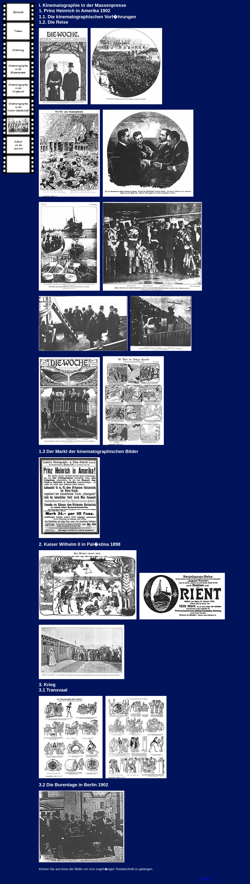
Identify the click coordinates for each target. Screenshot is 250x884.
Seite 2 (206, 878)
